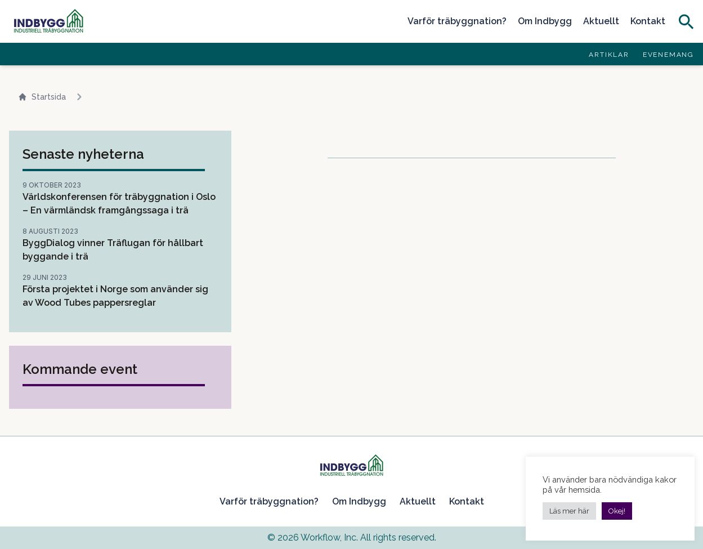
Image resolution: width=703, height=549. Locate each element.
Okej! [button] (616, 511)
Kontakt (647, 21)
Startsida (42, 97)
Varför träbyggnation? (457, 21)
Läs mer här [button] (569, 511)
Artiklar (609, 55)
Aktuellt (601, 21)
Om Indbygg (545, 21)
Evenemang (668, 55)
